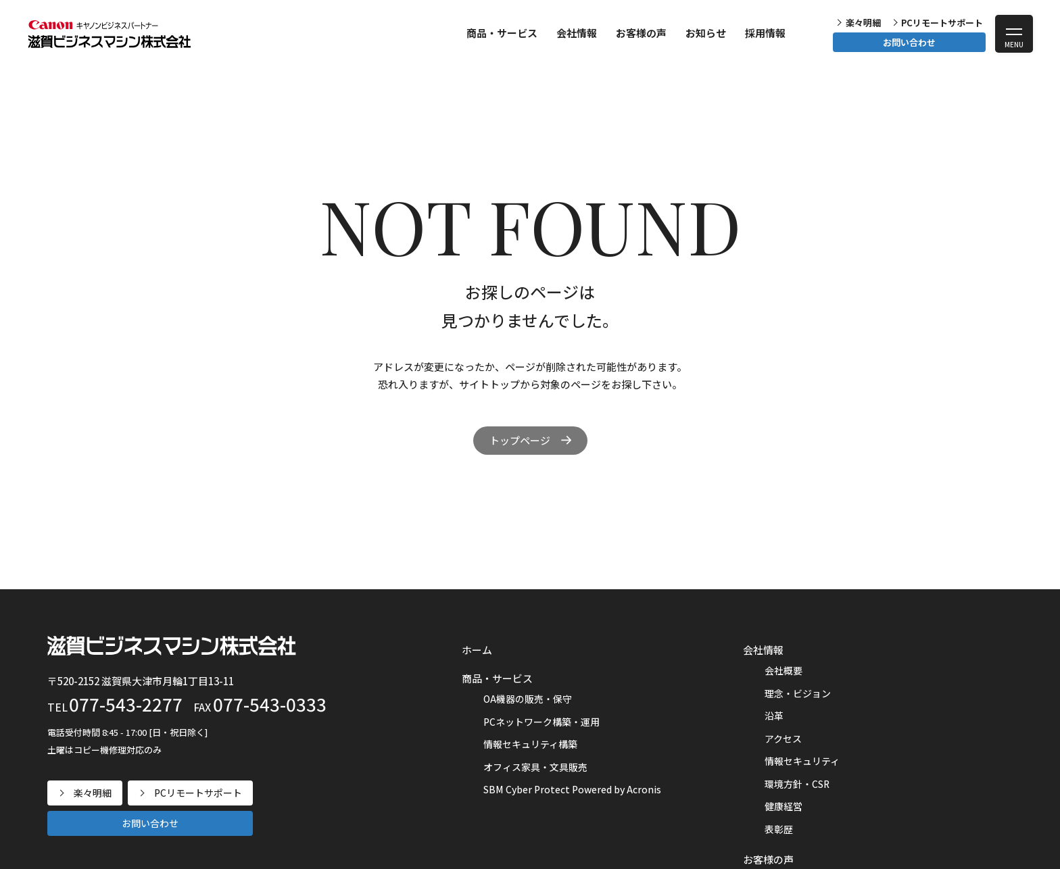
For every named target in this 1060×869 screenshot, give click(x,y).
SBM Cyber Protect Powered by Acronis (572, 789)
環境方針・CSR (797, 784)
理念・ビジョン (798, 693)
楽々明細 (863, 22)
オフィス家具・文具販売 (535, 767)
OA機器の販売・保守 (527, 698)
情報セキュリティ (802, 761)
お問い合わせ (909, 42)
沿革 (774, 715)
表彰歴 (779, 829)
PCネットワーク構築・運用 (541, 721)
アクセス (783, 738)
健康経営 (783, 806)
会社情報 (576, 33)
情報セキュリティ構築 (530, 744)
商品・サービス (501, 33)
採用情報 (765, 33)
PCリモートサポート (942, 22)
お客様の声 (641, 33)
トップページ (519, 440)
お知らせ (705, 33)
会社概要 (783, 670)
